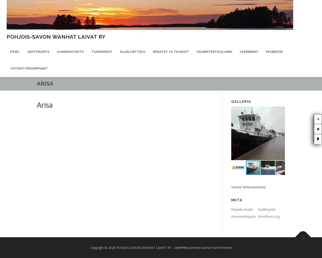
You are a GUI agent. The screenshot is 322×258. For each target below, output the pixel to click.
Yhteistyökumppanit (29, 68)
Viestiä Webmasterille (248, 187)
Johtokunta (38, 51)
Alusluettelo (133, 51)
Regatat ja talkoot (171, 51)
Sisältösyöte (267, 209)
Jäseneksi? (249, 51)
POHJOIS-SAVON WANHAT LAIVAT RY (56, 37)
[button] (280, 110)
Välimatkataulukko (214, 51)
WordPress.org (269, 216)
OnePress (182, 247)
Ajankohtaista (70, 51)
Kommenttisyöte (243, 216)
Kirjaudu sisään (242, 209)
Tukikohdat (101, 51)
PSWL (15, 51)
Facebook (274, 51)
